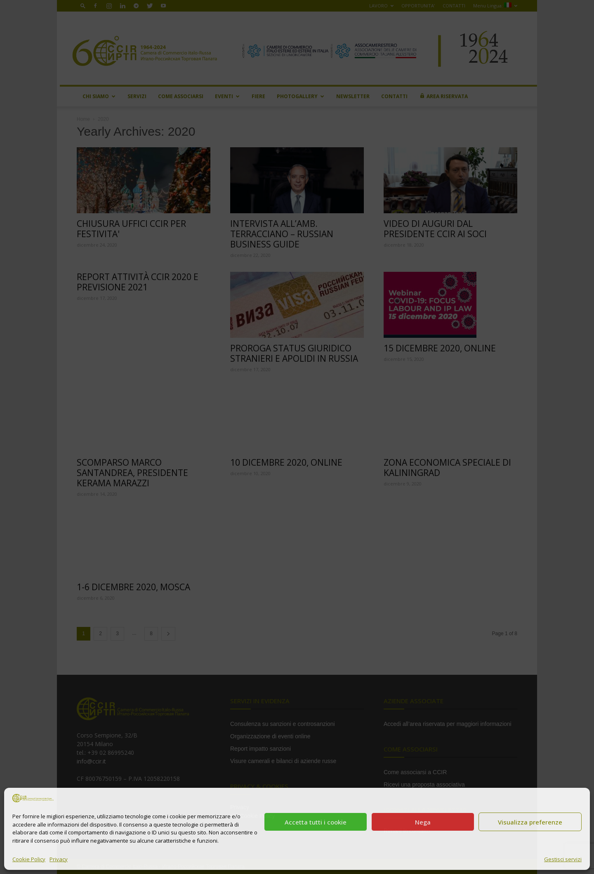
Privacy (59, 859)
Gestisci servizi (563, 859)
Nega (423, 822)
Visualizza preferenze (530, 822)
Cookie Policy (28, 859)
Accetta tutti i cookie (315, 822)
